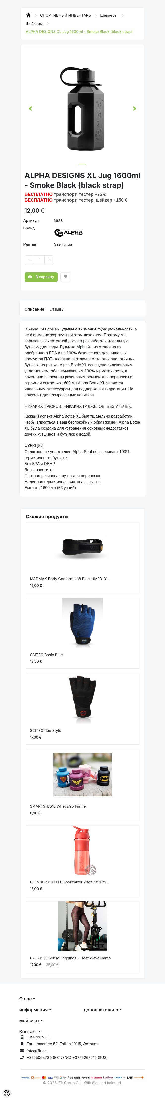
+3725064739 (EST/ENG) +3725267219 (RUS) (67, 1057)
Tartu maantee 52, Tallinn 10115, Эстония (63, 1043)
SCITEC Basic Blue (46, 654)
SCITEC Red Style (45, 730)
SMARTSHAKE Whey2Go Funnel (58, 806)
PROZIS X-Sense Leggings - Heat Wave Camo (70, 958)
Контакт (28, 1031)
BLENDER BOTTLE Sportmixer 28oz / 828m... (69, 882)
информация (33, 1009)
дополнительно (101, 1009)
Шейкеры (109, 15)
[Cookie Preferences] (6, 1093)
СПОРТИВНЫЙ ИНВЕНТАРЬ (66, 15)
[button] (30, 108)
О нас (25, 998)
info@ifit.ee (37, 1050)
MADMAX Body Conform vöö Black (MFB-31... (70, 578)
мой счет (29, 1020)
